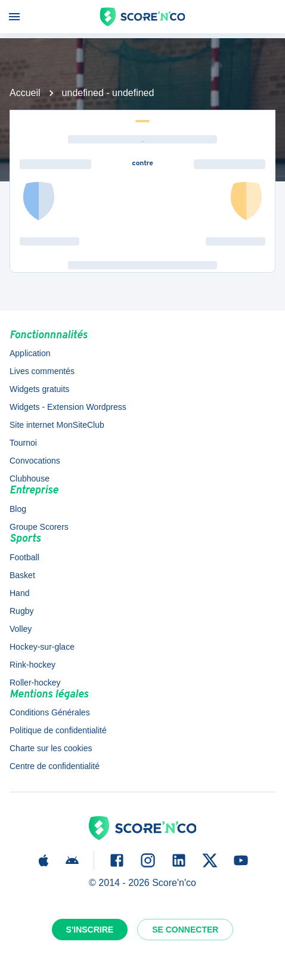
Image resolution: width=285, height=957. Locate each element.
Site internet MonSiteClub (57, 425)
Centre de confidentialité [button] (55, 766)
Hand (19, 593)
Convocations (35, 460)
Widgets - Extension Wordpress (68, 407)
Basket (22, 575)
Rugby (21, 611)
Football (24, 557)
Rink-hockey (32, 664)
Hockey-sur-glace (42, 647)
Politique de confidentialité (58, 730)
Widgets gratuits (39, 389)
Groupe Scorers (39, 527)
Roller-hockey (35, 682)
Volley (21, 629)
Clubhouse (29, 478)
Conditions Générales (50, 712)
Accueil (25, 93)
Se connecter (185, 929)
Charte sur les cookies (51, 748)
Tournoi (23, 442)
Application (30, 353)
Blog (18, 509)
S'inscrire (90, 929)
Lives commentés (42, 371)
